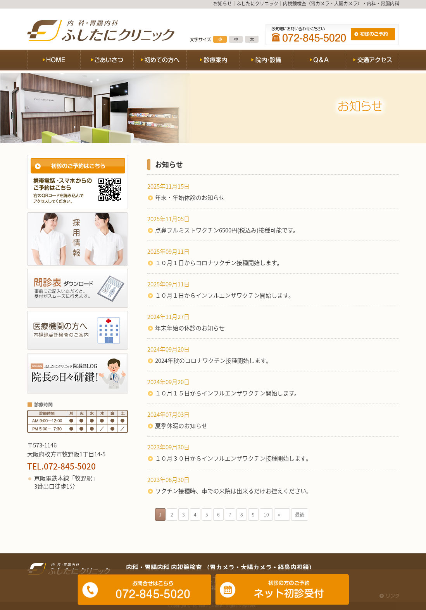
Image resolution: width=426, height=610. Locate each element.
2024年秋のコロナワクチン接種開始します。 (213, 360)
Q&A (319, 61)
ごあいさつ (106, 61)
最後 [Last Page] (299, 514)
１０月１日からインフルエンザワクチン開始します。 (224, 295)
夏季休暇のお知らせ (181, 425)
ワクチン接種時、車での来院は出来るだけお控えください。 (233, 491)
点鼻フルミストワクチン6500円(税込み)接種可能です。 (227, 230)
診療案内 (213, 61)
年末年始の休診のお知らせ (190, 328)
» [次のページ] (282, 514)
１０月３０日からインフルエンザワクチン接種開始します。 (233, 458)
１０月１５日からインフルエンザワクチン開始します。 (227, 393)
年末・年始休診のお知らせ (190, 197)
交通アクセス (372, 61)
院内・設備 (266, 61)
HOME (53, 61)
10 (266, 514)
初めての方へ (159, 61)
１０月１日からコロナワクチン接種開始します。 (219, 262)
